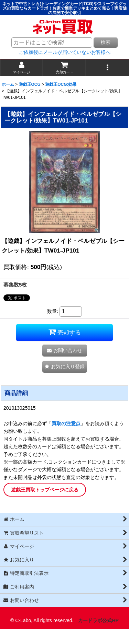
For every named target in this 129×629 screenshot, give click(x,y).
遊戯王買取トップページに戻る (44, 489)
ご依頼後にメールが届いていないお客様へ (64, 52)
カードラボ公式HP (98, 620)
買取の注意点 (66, 423)
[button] (107, 67)
